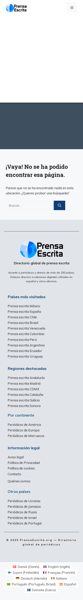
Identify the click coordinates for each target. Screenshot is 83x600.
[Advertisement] (41, 59)
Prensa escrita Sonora (24, 406)
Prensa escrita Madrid (24, 383)
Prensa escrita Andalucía (26, 378)
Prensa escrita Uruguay (25, 356)
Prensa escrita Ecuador (25, 351)
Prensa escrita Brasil (23, 323)
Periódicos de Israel (22, 518)
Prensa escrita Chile (22, 317)
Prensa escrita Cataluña (25, 395)
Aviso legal (16, 457)
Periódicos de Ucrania (24, 501)
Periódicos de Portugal (25, 523)
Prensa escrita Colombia (26, 334)
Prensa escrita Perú (22, 340)
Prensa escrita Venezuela (26, 328)
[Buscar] (59, 205)
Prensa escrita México (24, 306)
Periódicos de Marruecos (26, 436)
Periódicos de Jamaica (24, 506)
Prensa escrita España (24, 312)
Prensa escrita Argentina (26, 345)
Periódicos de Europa (23, 430)
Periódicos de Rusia (22, 512)
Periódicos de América (24, 425)
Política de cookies (21, 468)
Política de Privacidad (24, 463)
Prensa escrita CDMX (23, 389)
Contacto (14, 474)
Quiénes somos (19, 481)
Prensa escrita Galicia (24, 400)
